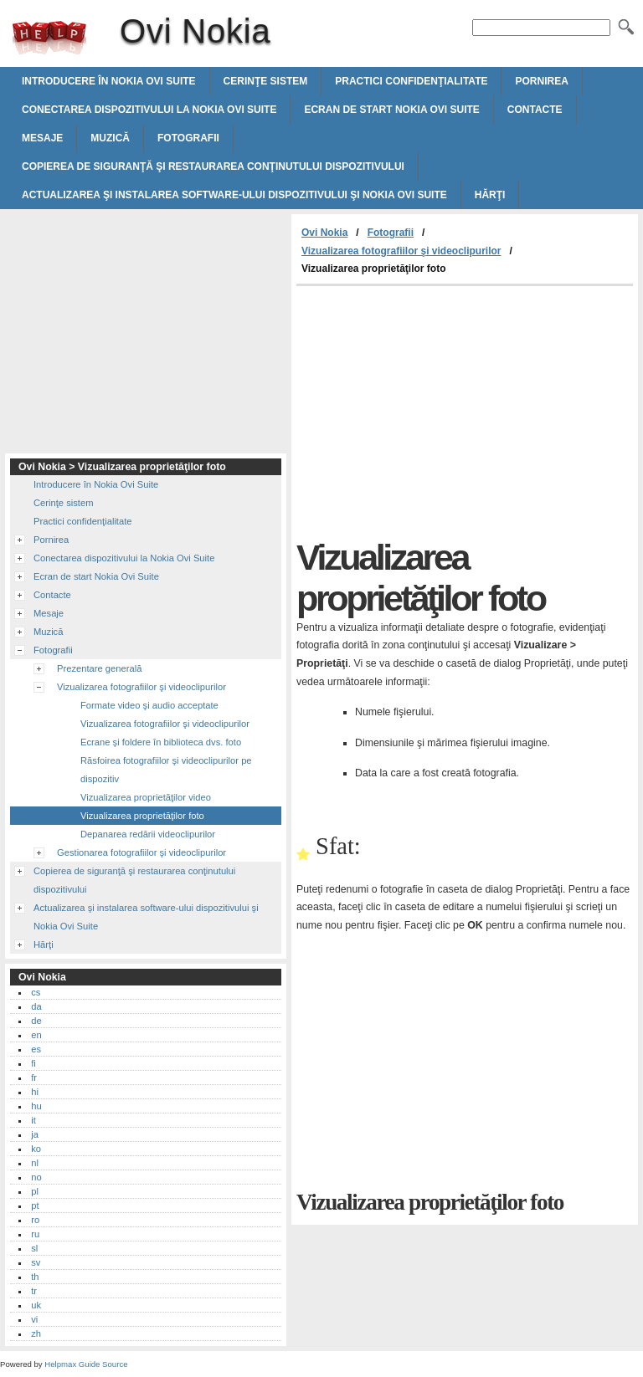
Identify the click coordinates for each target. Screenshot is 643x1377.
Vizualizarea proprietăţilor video (145, 797)
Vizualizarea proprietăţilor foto (142, 816)
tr (34, 1291)
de (36, 1021)
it (33, 1120)
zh (36, 1333)
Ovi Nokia (49, 37)
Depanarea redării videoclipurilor (147, 834)
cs (35, 992)
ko (36, 1149)
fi (33, 1063)
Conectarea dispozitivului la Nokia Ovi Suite (149, 109)
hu (36, 1106)
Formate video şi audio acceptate (149, 705)
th (35, 1277)
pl (35, 1191)
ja (35, 1134)
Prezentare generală (99, 668)
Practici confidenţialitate (411, 81)
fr (34, 1077)
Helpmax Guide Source (85, 1364)
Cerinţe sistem (266, 81)
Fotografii (188, 138)
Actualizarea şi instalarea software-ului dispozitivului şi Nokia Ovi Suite (234, 195)
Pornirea (541, 81)
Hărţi (490, 195)
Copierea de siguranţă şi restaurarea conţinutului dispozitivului (213, 166)
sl (34, 1248)
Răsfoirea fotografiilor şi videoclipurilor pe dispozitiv (166, 769)
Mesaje (42, 138)
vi (34, 1319)
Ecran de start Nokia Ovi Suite (391, 109)
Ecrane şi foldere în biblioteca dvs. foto (160, 742)
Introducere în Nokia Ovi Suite (109, 81)
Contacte (535, 109)
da (36, 1006)
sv (35, 1262)
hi (35, 1092)
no (36, 1177)
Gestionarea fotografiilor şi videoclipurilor (141, 852)
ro (35, 1220)
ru (35, 1234)
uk (36, 1305)
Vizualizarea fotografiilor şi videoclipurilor (401, 251)
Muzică (110, 138)
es (36, 1049)
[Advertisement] (437, 411)
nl (35, 1163)
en (36, 1035)
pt (35, 1205)
